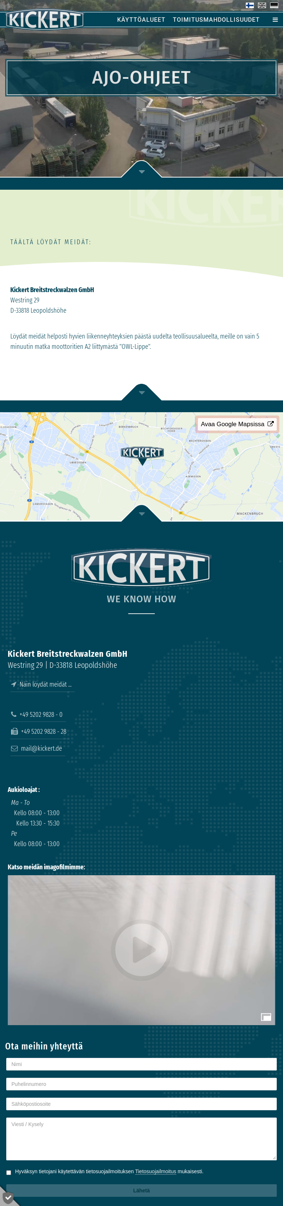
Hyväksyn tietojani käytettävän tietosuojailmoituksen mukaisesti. (109, 1171)
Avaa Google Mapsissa (237, 424)
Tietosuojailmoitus (156, 1171)
